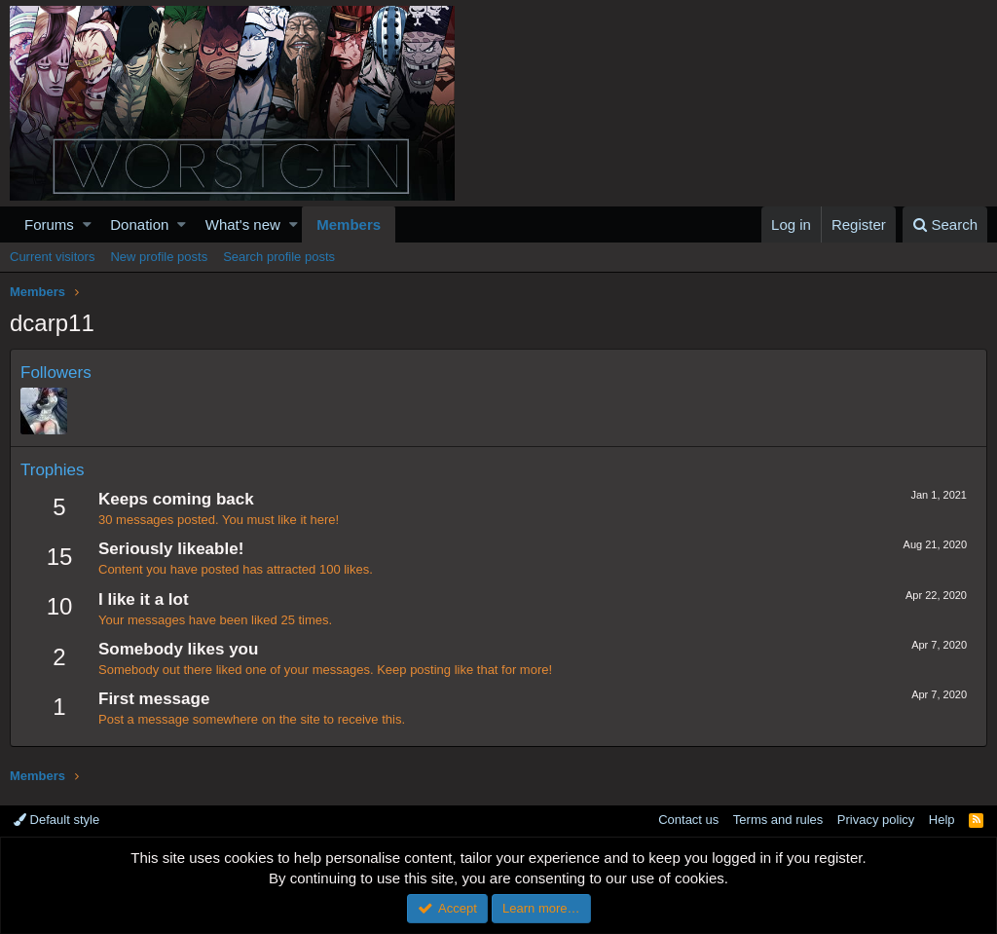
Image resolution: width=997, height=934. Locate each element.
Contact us (688, 819)
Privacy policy (875, 819)
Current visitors (52, 256)
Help (942, 819)
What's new (242, 224)
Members (348, 224)
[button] (87, 224)
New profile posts (158, 256)
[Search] (945, 224)
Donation (139, 224)
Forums (49, 224)
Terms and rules (778, 819)
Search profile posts (279, 256)
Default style (56, 819)
